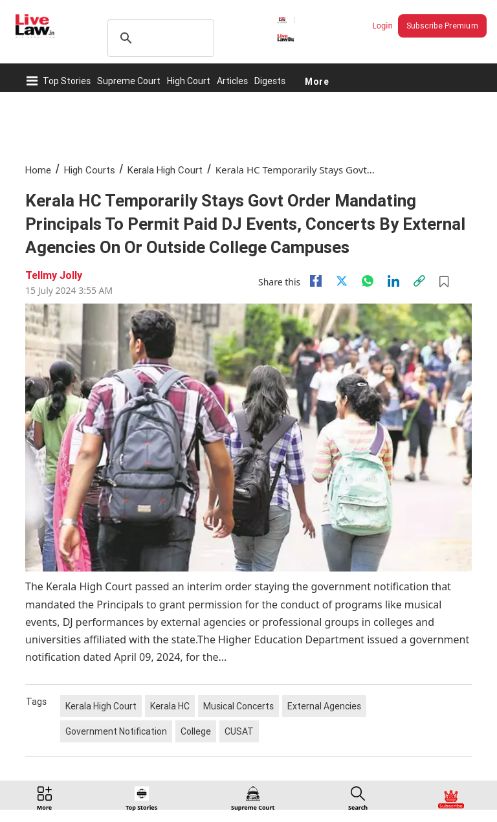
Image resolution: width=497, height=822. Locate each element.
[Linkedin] (393, 281)
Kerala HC (170, 706)
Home (38, 170)
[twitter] (342, 281)
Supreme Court (128, 81)
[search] (158, 38)
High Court (188, 81)
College (196, 731)
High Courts (89, 170)
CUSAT (239, 731)
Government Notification (116, 731)
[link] (419, 281)
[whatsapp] (367, 281)
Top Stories (67, 81)
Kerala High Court (165, 170)
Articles (232, 81)
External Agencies (324, 706)
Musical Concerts (238, 706)
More (317, 81)
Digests (269, 81)
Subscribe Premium (442, 25)
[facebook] (316, 281)
